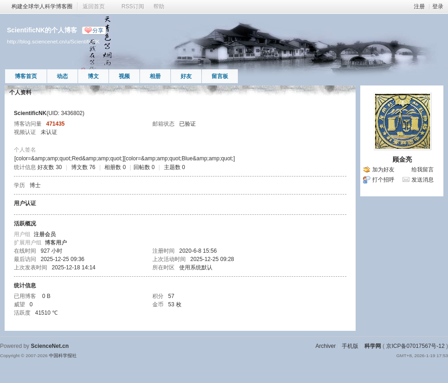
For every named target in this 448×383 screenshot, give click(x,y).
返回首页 (94, 6)
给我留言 (423, 169)
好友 (186, 76)
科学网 (372, 346)
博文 (93, 76)
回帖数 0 (144, 167)
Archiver (325, 346)
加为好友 (383, 169)
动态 (62, 76)
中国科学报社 (63, 355)
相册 (155, 76)
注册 (419, 6)
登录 (437, 6)
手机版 (350, 346)
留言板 (220, 76)
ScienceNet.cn (50, 346)
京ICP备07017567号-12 (415, 346)
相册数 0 (115, 167)
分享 (97, 30)
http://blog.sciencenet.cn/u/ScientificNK (53, 41)
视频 (124, 76)
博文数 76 (83, 167)
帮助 (158, 6)
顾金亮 (402, 159)
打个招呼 (383, 179)
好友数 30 (49, 167)
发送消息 (423, 179)
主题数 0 (174, 167)
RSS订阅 (132, 6)
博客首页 (26, 76)
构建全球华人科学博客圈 (42, 6)
